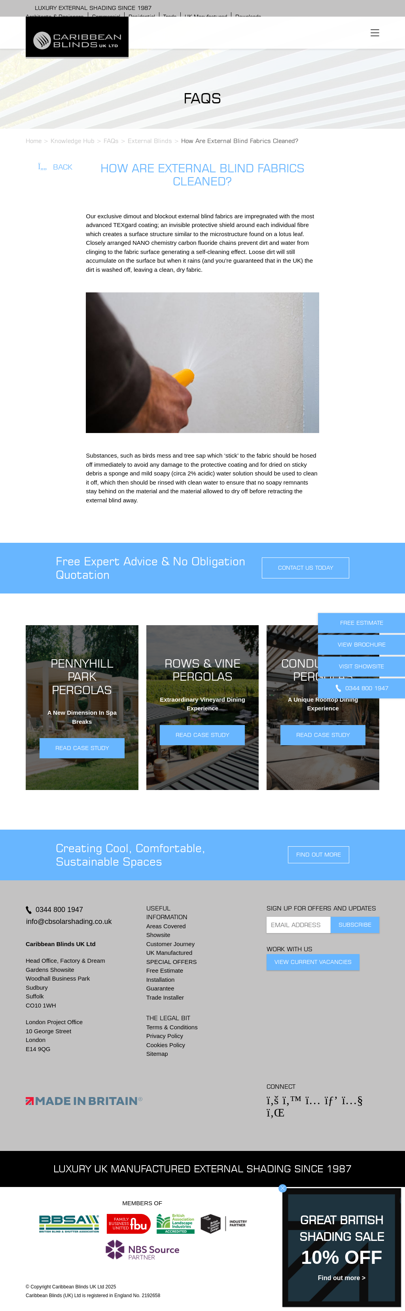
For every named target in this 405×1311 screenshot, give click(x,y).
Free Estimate (164, 970)
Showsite (158, 934)
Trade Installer (165, 997)
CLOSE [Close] (282, 1188)
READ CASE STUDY (82, 748)
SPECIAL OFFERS (171, 961)
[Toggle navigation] (375, 32)
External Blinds (150, 141)
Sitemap (157, 1053)
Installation (160, 979)
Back (55, 167)
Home (34, 141)
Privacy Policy (164, 1035)
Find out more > (341, 1278)
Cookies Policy (165, 1045)
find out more (318, 854)
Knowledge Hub (73, 141)
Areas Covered (166, 926)
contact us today (305, 567)
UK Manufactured (169, 952)
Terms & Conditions (172, 1027)
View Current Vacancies (313, 962)
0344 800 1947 (59, 910)
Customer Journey (170, 944)
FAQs (111, 141)
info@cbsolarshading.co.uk (69, 922)
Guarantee (160, 988)
